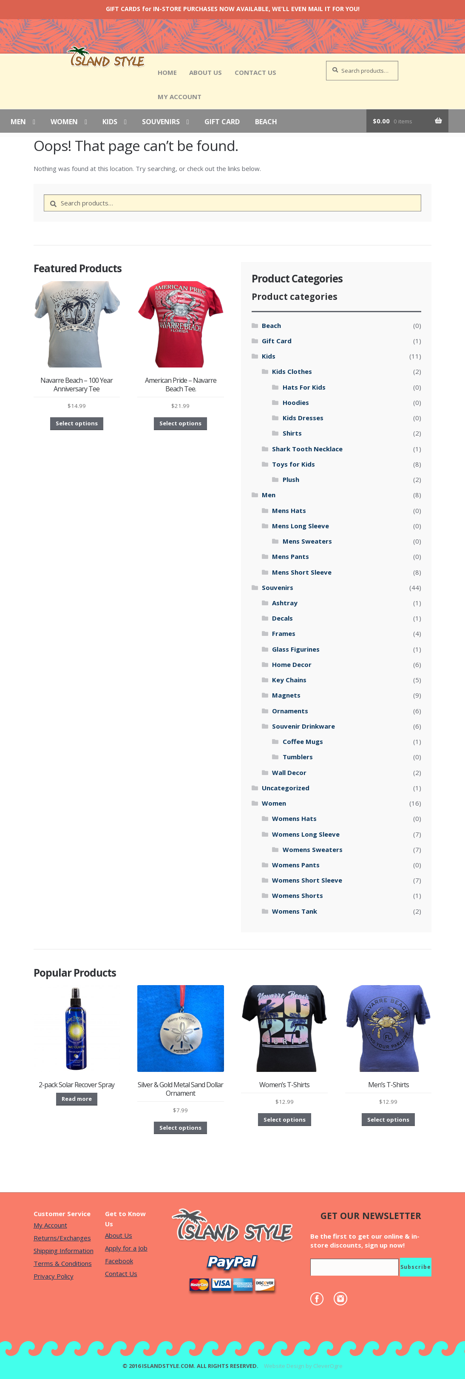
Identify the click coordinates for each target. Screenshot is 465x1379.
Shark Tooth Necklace (307, 448)
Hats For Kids (304, 387)
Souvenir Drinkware (303, 726)
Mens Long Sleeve (300, 525)
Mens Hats (289, 510)
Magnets (286, 695)
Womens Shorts (297, 895)
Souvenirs (161, 122)
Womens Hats (294, 818)
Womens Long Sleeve (306, 834)
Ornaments (290, 711)
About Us (205, 72)
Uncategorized (285, 788)
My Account (179, 96)
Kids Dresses (303, 417)
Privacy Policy (54, 1276)
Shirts (292, 433)
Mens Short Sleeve (302, 572)
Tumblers (298, 756)
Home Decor (292, 664)
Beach (266, 122)
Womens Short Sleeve (307, 880)
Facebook (119, 1260)
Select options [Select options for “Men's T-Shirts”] (388, 1119)
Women (64, 122)
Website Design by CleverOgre (303, 1366)
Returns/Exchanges (62, 1238)
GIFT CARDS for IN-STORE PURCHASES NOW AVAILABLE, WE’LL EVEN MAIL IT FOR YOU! (233, 9)
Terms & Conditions (63, 1263)
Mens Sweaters (307, 541)
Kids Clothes (292, 371)
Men (18, 122)
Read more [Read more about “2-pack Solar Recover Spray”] (77, 1099)
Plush (291, 479)
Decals (282, 618)
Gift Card (222, 122)
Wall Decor (289, 772)
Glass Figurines (296, 649)
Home (167, 72)
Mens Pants (290, 556)
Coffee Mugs (303, 741)
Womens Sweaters (313, 849)
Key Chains (289, 679)
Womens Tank (294, 911)
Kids (109, 122)
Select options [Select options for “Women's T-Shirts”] (285, 1119)
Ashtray (285, 602)
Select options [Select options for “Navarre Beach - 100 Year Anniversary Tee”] (77, 423)
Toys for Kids (293, 464)
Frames (283, 633)
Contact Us (255, 72)
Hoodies (296, 402)
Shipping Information (64, 1250)
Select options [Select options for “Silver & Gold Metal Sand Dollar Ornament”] (180, 1127)
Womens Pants (296, 864)
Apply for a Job (126, 1248)
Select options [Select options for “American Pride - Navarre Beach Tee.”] (180, 423)
